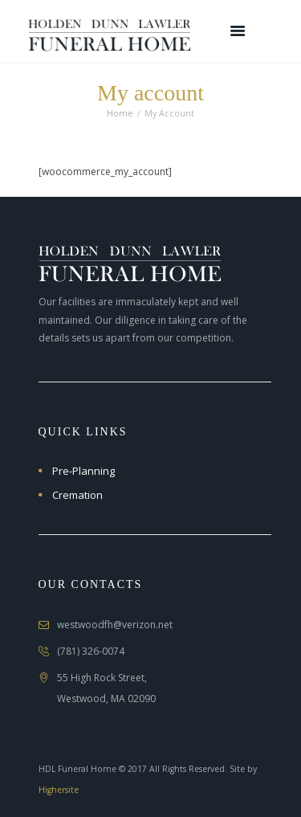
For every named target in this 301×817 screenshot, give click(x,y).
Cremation (77, 495)
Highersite (59, 789)
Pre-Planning (83, 471)
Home (120, 113)
